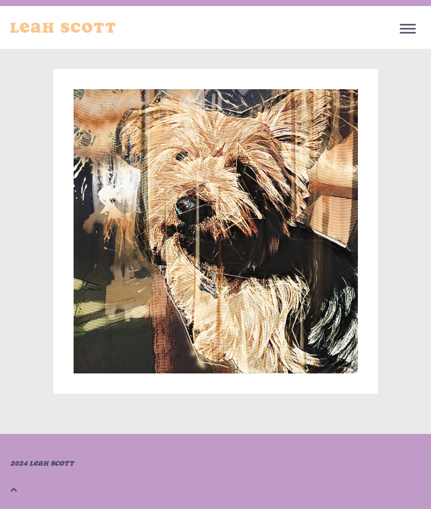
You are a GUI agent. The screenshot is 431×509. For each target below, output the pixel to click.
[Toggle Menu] (408, 28)
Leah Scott (63, 28)
